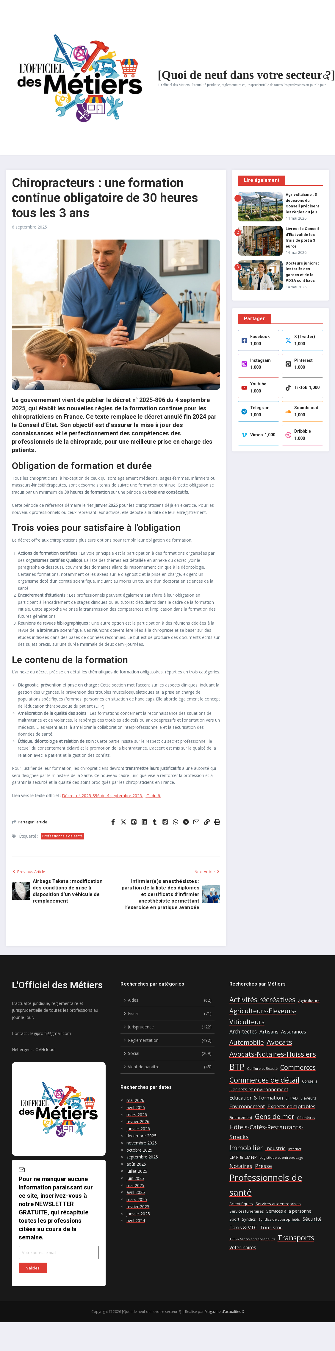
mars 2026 (136, 1114)
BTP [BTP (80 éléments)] (236, 1066)
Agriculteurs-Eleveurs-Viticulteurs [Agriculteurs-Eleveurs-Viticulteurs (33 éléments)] (262, 1016)
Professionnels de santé (62, 836)
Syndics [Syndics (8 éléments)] (249, 1219)
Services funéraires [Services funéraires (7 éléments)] (246, 1211)
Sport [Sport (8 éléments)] (234, 1219)
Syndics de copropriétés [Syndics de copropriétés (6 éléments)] (279, 1219)
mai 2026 (135, 1100)
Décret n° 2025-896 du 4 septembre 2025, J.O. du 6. (111, 795)
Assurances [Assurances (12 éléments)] (293, 1032)
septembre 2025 (142, 1157)
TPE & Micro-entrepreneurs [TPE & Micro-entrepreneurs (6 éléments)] (252, 1239)
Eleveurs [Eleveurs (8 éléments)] (308, 1098)
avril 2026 (135, 1107)
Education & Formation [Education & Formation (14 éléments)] (256, 1097)
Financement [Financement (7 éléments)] (240, 1117)
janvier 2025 (138, 1213)
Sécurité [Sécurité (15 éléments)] (312, 1218)
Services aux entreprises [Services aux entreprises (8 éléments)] (278, 1203)
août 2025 (136, 1164)
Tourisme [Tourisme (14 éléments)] (271, 1227)
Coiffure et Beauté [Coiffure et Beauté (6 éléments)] (262, 1068)
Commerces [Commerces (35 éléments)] (298, 1067)
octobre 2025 (139, 1150)
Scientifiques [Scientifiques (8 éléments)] (241, 1203)
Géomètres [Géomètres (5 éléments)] (306, 1118)
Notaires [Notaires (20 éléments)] (240, 1165)
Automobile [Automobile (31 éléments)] (246, 1042)
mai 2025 (135, 1185)
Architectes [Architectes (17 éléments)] (243, 1031)
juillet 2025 (136, 1171)
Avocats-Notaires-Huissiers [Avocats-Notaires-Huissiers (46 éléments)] (272, 1054)
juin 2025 (135, 1178)
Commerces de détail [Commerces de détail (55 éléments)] (264, 1080)
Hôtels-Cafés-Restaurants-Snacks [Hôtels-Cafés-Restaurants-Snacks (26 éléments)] (266, 1132)
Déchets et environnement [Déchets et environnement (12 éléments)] (258, 1089)
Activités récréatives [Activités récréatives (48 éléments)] (262, 999)
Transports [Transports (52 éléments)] (296, 1237)
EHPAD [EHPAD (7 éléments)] (292, 1098)
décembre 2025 (141, 1136)
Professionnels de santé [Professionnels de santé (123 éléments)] (265, 1185)
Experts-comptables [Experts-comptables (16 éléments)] (291, 1106)
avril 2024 (135, 1220)
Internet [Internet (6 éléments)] (294, 1149)
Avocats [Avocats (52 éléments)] (279, 1042)
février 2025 (137, 1206)
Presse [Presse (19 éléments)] (263, 1165)
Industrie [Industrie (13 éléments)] (275, 1148)
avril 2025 (135, 1192)
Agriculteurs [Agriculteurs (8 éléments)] (309, 1000)
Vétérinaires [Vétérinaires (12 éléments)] (242, 1247)
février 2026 (137, 1121)
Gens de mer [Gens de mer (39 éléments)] (274, 1116)
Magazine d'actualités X (224, 1311)
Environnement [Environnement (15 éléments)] (247, 1106)
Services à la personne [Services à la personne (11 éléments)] (288, 1211)
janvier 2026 (138, 1128)
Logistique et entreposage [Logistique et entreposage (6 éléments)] (281, 1157)
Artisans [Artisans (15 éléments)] (268, 1031)
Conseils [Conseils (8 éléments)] (309, 1081)
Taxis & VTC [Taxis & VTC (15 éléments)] (243, 1227)
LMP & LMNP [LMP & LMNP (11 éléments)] (243, 1157)
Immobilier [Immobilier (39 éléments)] (246, 1147)
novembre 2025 (141, 1143)
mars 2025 (136, 1199)
